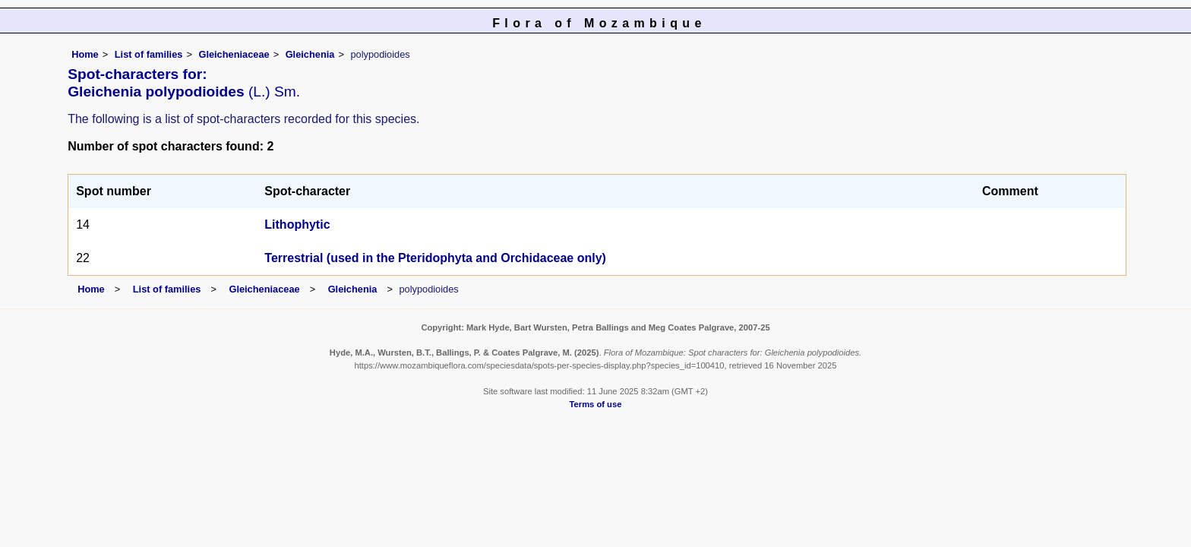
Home (85, 54)
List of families (149, 54)
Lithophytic (297, 224)
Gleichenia (310, 54)
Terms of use (596, 404)
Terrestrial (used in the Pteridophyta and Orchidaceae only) (435, 257)
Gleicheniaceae (233, 54)
